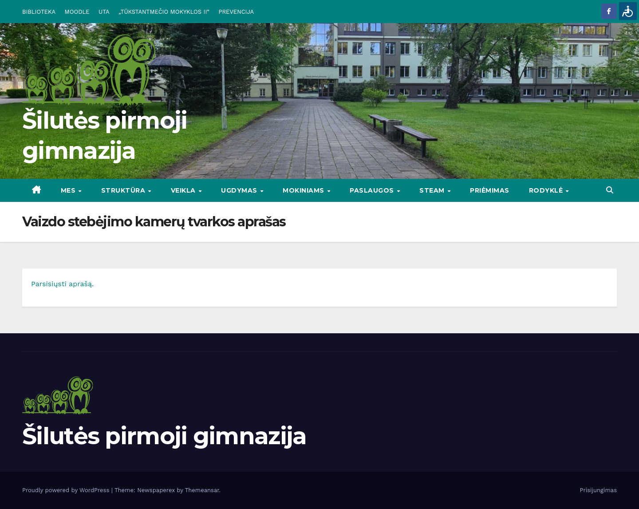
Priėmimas (489, 190)
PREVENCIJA (236, 11)
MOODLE (77, 11)
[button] (609, 190)
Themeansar (202, 490)
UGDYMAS (240, 190)
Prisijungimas (598, 490)
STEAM (432, 190)
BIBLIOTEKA (38, 11)
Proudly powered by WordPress (66, 490)
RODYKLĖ (547, 190)
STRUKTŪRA (124, 190)
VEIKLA (184, 190)
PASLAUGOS (373, 190)
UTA (104, 11)
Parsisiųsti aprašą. (62, 284)
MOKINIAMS (304, 190)
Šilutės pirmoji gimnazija (164, 436)
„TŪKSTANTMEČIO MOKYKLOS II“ (163, 11)
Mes (69, 190)
